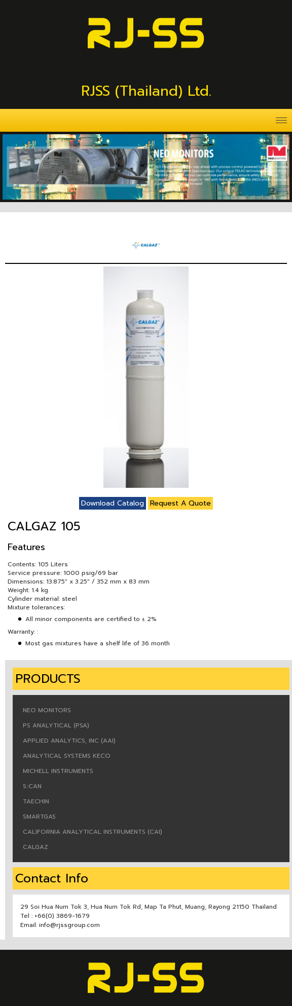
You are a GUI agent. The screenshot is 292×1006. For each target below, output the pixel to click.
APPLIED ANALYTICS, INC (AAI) (69, 740)
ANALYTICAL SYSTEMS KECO (67, 755)
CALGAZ (35, 847)
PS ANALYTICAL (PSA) (56, 725)
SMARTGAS (39, 816)
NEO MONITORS (47, 710)
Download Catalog (112, 503)
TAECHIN (36, 801)
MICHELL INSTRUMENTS (58, 771)
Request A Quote (180, 503)
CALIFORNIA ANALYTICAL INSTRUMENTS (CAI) (92, 831)
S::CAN (32, 786)
